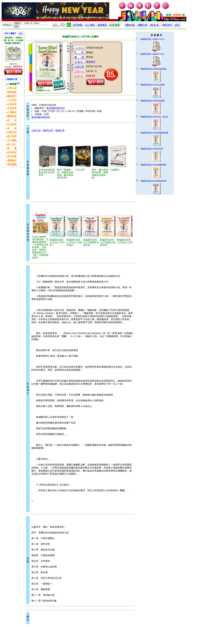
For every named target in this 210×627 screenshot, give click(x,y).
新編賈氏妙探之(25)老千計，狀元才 (154, 117)
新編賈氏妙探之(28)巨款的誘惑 (152, 101)
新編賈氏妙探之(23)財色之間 (151, 149)
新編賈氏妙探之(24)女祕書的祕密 (153, 165)
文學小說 (36, 130)
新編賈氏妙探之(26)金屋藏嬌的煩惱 (154, 133)
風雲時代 (90, 62)
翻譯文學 (48, 130)
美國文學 (60, 130)
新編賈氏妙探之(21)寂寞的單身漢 (153, 181)
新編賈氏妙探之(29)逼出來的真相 (153, 69)
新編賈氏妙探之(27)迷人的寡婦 (152, 85)
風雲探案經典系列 (55, 108)
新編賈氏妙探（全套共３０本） (152, 39)
